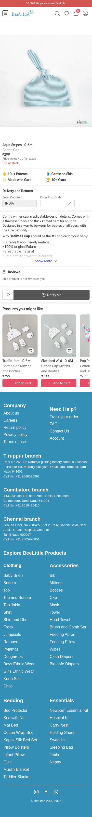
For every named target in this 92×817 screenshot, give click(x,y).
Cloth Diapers (62, 656)
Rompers (11, 642)
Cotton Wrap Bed (18, 732)
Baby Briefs (13, 575)
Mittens (56, 583)
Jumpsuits (12, 634)
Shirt (7, 612)
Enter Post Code (50, 197)
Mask (54, 605)
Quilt (7, 762)
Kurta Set (11, 679)
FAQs (55, 424)
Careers (10, 420)
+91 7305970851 (27, 539)
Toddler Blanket (16, 777)
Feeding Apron (62, 634)
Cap (53, 597)
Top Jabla (11, 605)
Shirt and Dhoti (16, 620)
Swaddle (57, 740)
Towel (55, 612)
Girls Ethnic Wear (18, 671)
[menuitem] (5, 13)
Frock (8, 627)
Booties (56, 590)
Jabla (54, 755)
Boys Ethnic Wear (19, 664)
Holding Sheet (62, 732)
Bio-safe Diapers (64, 664)
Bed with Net (14, 718)
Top (6, 590)
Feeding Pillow (62, 642)
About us (11, 413)
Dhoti (8, 686)
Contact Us (59, 431)
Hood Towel (60, 620)
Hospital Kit (60, 718)
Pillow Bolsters (16, 747)
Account (57, 438)
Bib (52, 575)
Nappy (55, 762)
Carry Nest (59, 725)
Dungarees (13, 656)
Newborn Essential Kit (69, 710)
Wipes (55, 649)
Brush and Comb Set (68, 627)
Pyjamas (10, 649)
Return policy (14, 427)
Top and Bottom (17, 597)
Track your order (64, 417)
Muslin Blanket (16, 769)
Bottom (9, 583)
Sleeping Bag (61, 747)
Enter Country (11, 197)
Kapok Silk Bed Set (20, 740)
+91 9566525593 (27, 476)
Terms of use (14, 442)
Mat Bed (10, 725)
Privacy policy (15, 434)
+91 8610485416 (27, 505)
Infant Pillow (14, 755)
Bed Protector (15, 710)
